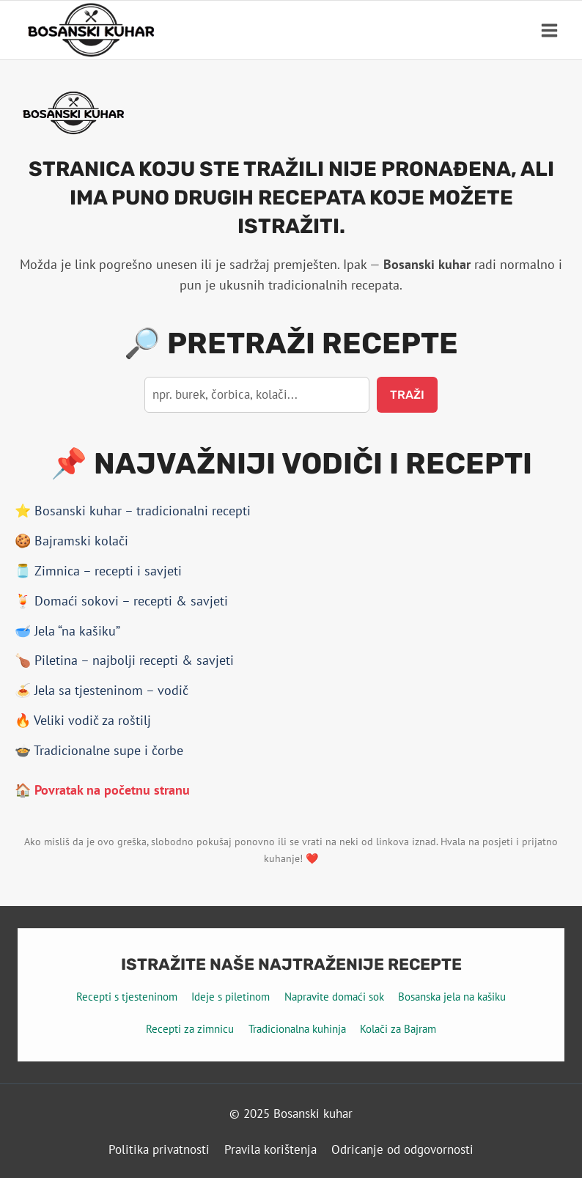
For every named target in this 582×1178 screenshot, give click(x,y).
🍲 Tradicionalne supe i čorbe (99, 750)
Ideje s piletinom (230, 997)
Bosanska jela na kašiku (452, 997)
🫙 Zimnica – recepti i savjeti (98, 570)
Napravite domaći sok (334, 997)
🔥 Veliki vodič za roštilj (83, 720)
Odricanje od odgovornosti (402, 1149)
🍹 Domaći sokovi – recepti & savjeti (121, 600)
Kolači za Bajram (398, 1029)
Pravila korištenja (270, 1149)
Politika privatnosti (159, 1149)
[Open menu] (549, 30)
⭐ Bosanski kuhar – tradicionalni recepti (133, 510)
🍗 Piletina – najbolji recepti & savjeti (124, 660)
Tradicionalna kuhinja (297, 1029)
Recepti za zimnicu (190, 1029)
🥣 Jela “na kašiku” (67, 630)
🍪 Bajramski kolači (71, 540)
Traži (407, 395)
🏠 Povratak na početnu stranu (102, 789)
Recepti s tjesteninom (126, 997)
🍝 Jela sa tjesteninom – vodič (101, 690)
